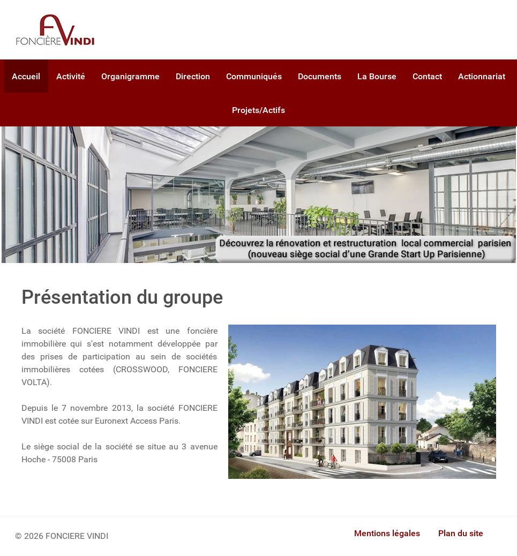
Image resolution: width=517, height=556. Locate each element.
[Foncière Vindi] (259, 194)
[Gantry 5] (55, 29)
